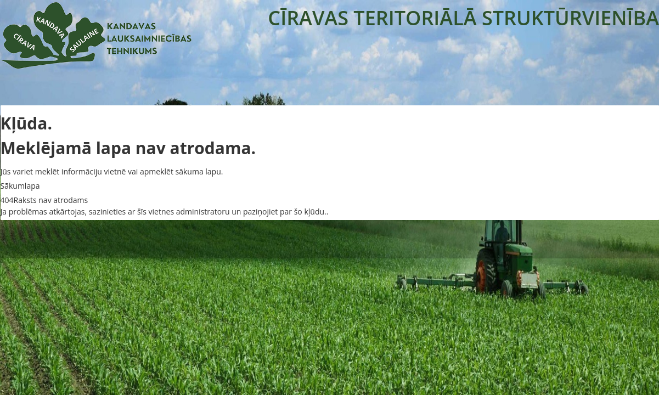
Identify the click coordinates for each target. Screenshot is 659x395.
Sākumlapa (20, 185)
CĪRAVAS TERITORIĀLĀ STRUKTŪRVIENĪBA (463, 17)
